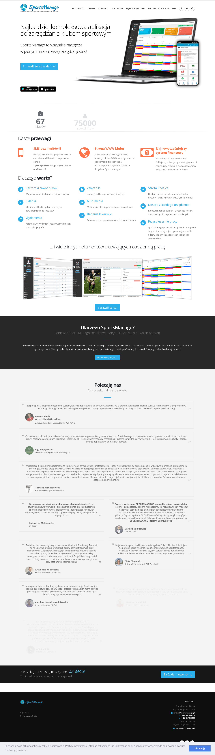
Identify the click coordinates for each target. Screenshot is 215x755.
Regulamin (24, 712)
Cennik (91, 8)
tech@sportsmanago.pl (185, 728)
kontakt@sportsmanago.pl (184, 713)
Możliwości (78, 8)
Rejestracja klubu (135, 8)
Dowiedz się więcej (107, 357)
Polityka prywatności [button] (16, 750)
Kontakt (103, 8)
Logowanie (117, 8)
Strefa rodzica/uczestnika (162, 8)
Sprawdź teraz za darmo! (39, 66)
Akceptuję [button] (200, 748)
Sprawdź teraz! (107, 307)
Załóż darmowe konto (178, 674)
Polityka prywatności (28, 716)
